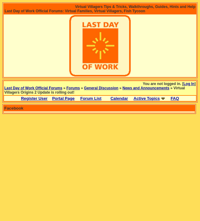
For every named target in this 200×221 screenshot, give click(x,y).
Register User (34, 98)
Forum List (91, 98)
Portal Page (63, 98)
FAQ (175, 98)
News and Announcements (145, 88)
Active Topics (146, 98)
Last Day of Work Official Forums (33, 88)
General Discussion (101, 88)
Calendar (119, 98)
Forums (73, 88)
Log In (188, 84)
